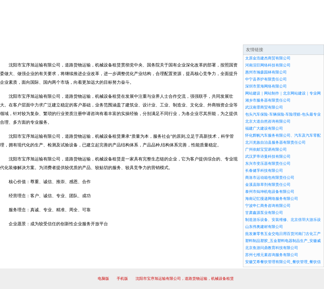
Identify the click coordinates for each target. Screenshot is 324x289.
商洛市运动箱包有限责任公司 (269, 178)
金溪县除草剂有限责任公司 (268, 185)
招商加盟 (179, 38)
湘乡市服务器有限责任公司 (268, 100)
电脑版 (103, 279)
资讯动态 (276, 38)
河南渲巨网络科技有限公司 (268, 65)
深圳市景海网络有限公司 (266, 86)
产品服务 (114, 38)
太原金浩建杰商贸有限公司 (268, 58)
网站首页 (17, 38)
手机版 (122, 279)
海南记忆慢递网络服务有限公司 (271, 199)
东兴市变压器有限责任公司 (268, 164)
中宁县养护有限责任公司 (266, 79)
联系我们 (244, 38)
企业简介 (49, 38)
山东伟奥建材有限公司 (264, 227)
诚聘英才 (211, 38)
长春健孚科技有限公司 (264, 171)
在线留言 (309, 38)
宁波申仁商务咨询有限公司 (268, 206)
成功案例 (147, 38)
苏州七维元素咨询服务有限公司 (271, 255)
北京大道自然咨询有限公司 (268, 121)
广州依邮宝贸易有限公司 (266, 149)
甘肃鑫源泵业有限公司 (264, 213)
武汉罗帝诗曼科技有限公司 (268, 156)
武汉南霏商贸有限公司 (264, 107)
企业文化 (82, 38)
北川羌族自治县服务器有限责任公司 (275, 142)
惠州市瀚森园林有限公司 (266, 72)
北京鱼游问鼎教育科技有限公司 (271, 248)
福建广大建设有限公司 (264, 128)
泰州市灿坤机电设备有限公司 (269, 192)
